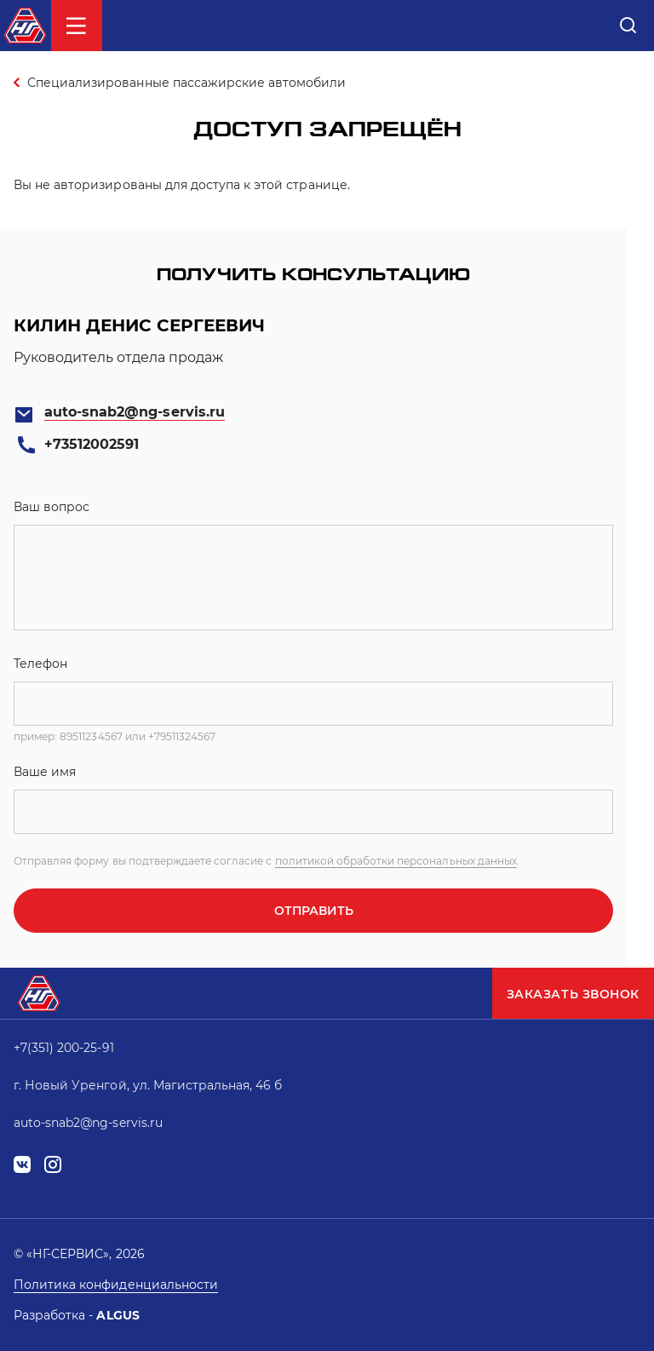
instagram (52, 1165)
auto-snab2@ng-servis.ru (134, 412)
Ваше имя (45, 771)
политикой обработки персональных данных (396, 860)
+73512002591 (91, 444)
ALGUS (117, 1315)
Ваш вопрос (51, 507)
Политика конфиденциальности (116, 1284)
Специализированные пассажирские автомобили (186, 82)
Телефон (40, 663)
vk (22, 1165)
